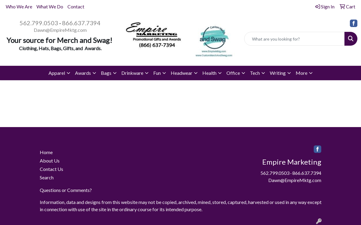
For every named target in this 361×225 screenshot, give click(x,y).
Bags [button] (106, 73)
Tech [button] (255, 73)
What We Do (49, 6)
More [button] (301, 73)
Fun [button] (157, 73)
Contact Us (51, 169)
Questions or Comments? (66, 190)
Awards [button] (83, 73)
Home (46, 152)
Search (47, 177)
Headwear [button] (181, 73)
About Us (50, 160)
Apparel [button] (56, 73)
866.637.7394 (81, 22)
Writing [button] (278, 73)
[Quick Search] (294, 39)
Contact (75, 6)
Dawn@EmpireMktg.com (60, 30)
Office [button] (233, 73)
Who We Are (19, 6)
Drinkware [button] (132, 73)
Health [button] (209, 73)
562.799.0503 (39, 22)
